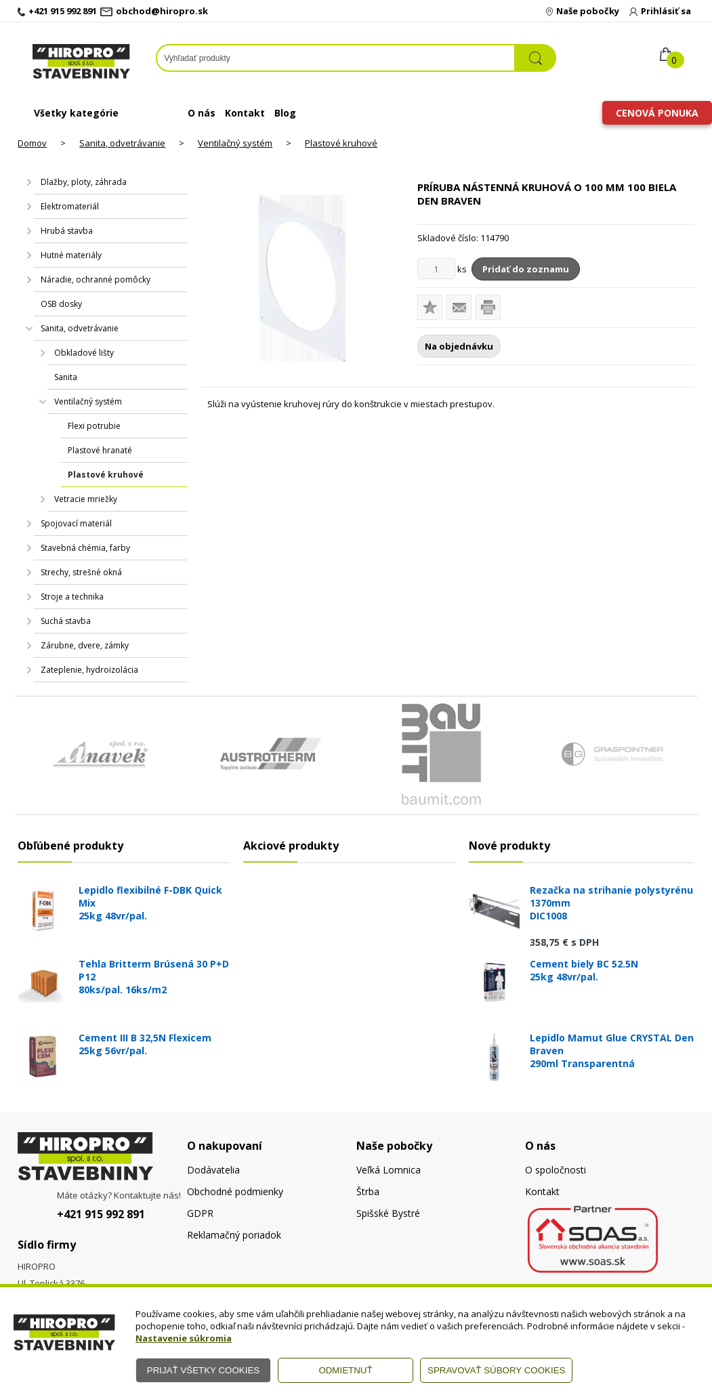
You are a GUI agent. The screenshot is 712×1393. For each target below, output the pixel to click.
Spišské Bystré (388, 1213)
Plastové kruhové (341, 143)
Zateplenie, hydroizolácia (89, 669)
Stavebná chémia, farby (85, 548)
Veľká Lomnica (388, 1169)
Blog (285, 112)
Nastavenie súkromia (183, 1338)
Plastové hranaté (100, 450)
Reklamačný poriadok (234, 1234)
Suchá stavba (66, 621)
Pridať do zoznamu (525, 269)
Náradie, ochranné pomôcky (95, 279)
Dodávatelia (213, 1169)
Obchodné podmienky (235, 1191)
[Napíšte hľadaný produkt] (336, 58)
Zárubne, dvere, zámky (85, 645)
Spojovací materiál (76, 523)
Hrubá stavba (67, 230)
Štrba (367, 1191)
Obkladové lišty (84, 352)
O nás (201, 112)
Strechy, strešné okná (81, 572)
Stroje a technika (72, 596)
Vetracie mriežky (85, 499)
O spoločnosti (555, 1169)
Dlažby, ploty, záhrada (84, 182)
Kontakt (245, 112)
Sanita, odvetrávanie (122, 143)
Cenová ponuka (657, 112)
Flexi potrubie (94, 426)
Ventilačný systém (235, 143)
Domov (32, 143)
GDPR (200, 1213)
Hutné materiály (71, 255)
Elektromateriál (70, 206)
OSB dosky (61, 304)
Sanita (65, 377)
